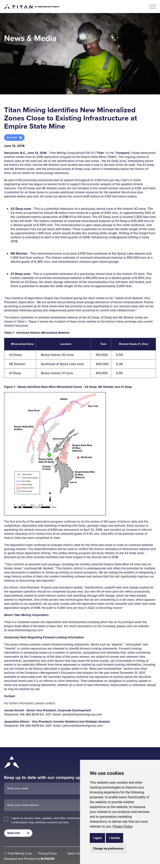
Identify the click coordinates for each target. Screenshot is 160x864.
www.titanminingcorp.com (25, 630)
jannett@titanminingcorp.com (82, 714)
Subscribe (13, 833)
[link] (123, 826)
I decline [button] (114, 838)
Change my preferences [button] (108, 848)
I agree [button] (97, 838)
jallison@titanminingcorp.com (82, 725)
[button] (152, 6)
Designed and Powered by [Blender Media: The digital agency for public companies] (29, 858)
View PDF (12, 137)
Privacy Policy (123, 826)
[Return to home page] (24, 761)
